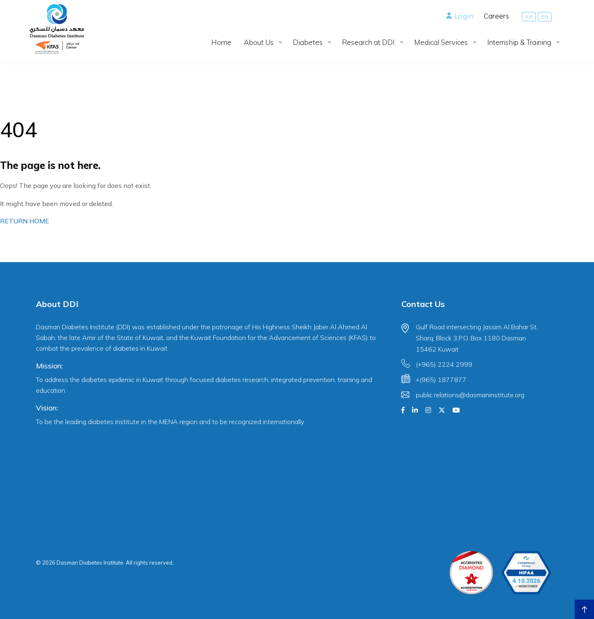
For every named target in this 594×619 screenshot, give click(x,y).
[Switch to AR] (529, 16)
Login (459, 15)
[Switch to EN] (545, 16)
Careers (496, 15)
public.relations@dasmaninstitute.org (470, 395)
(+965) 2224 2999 (444, 364)
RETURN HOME (24, 221)
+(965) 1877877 (441, 379)
